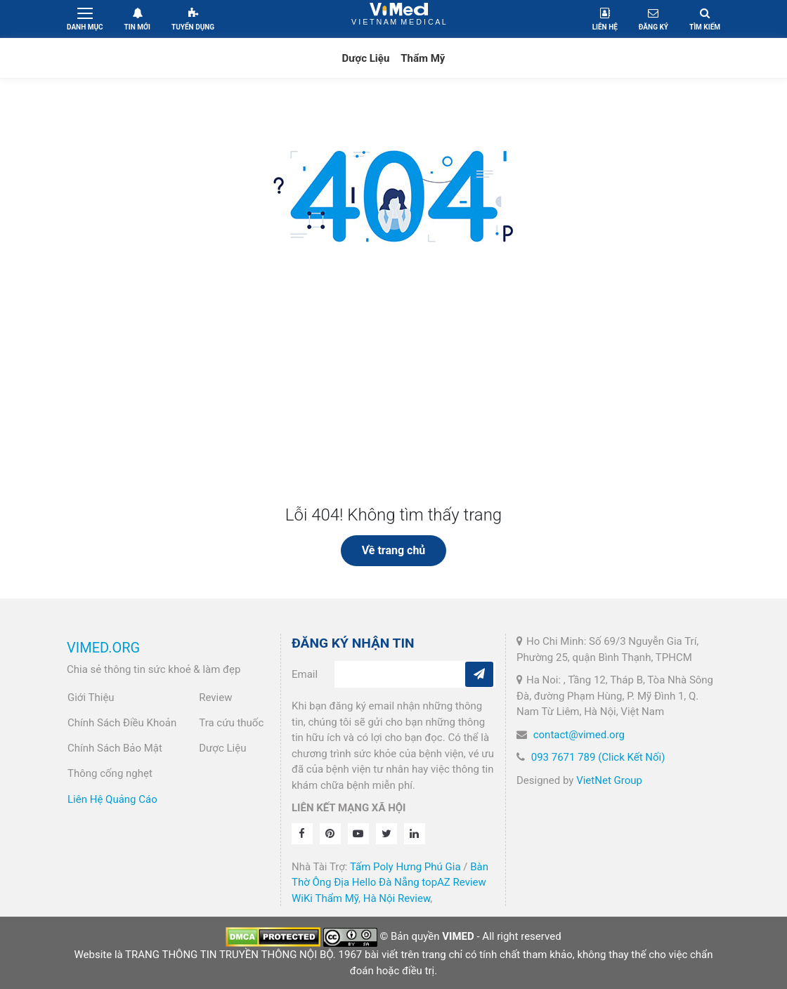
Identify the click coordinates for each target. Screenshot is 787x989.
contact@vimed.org (579, 734)
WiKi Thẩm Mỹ (325, 898)
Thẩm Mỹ (423, 58)
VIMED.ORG (103, 647)
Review (215, 697)
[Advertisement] (393, 399)
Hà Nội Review (397, 898)
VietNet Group (609, 780)
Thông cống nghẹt (109, 773)
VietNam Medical (398, 18)
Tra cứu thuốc (231, 722)
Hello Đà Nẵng (385, 882)
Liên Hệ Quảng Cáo (112, 799)
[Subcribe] (479, 674)
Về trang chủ (394, 550)
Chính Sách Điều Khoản (121, 722)
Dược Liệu (366, 58)
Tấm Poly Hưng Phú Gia (405, 866)
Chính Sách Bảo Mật (114, 748)
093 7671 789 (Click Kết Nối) (598, 757)
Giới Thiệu (91, 697)
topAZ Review (454, 882)
